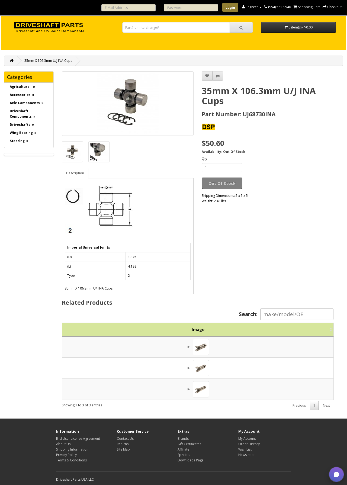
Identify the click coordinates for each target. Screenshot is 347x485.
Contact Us (125, 438)
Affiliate (183, 449)
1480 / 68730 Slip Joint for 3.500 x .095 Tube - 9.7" (180, 346)
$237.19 (289, 389)
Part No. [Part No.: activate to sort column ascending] (109, 329)
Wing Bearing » (23, 132)
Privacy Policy (66, 454)
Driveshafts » (22, 124)
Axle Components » (27, 103)
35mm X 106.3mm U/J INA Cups (48, 60)
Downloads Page (191, 460)
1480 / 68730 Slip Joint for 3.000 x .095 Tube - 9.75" (181, 368)
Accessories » (22, 94)
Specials (184, 454)
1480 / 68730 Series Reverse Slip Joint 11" (173, 389)
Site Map (123, 449)
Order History (249, 444)
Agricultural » (22, 86)
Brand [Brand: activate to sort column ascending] (262, 329)
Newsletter (246, 454)
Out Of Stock (222, 183)
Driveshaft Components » (23, 114)
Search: (286, 314)
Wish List (245, 449)
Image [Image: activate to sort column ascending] (75, 329)
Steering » (19, 141)
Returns (122, 444)
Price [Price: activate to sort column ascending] (288, 329)
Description (75, 173)
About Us (63, 444)
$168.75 (289, 346)
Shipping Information (72, 449)
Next (326, 405)
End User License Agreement (78, 438)
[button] (336, 474)
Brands (183, 438)
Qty (204, 158)
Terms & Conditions (71, 460)
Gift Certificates (189, 444)
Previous (299, 405)
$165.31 (289, 368)
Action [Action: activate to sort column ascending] (317, 329)
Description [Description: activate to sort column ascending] (190, 329)
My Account (247, 438)
